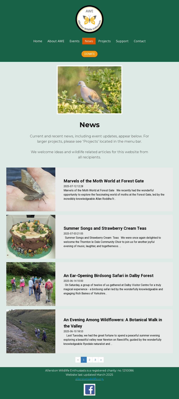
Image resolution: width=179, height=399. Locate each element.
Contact (140, 41)
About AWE (55, 41)
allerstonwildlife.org (89, 379)
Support (122, 41)
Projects (104, 41)
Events (75, 41)
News (89, 41)
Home (37, 41)
